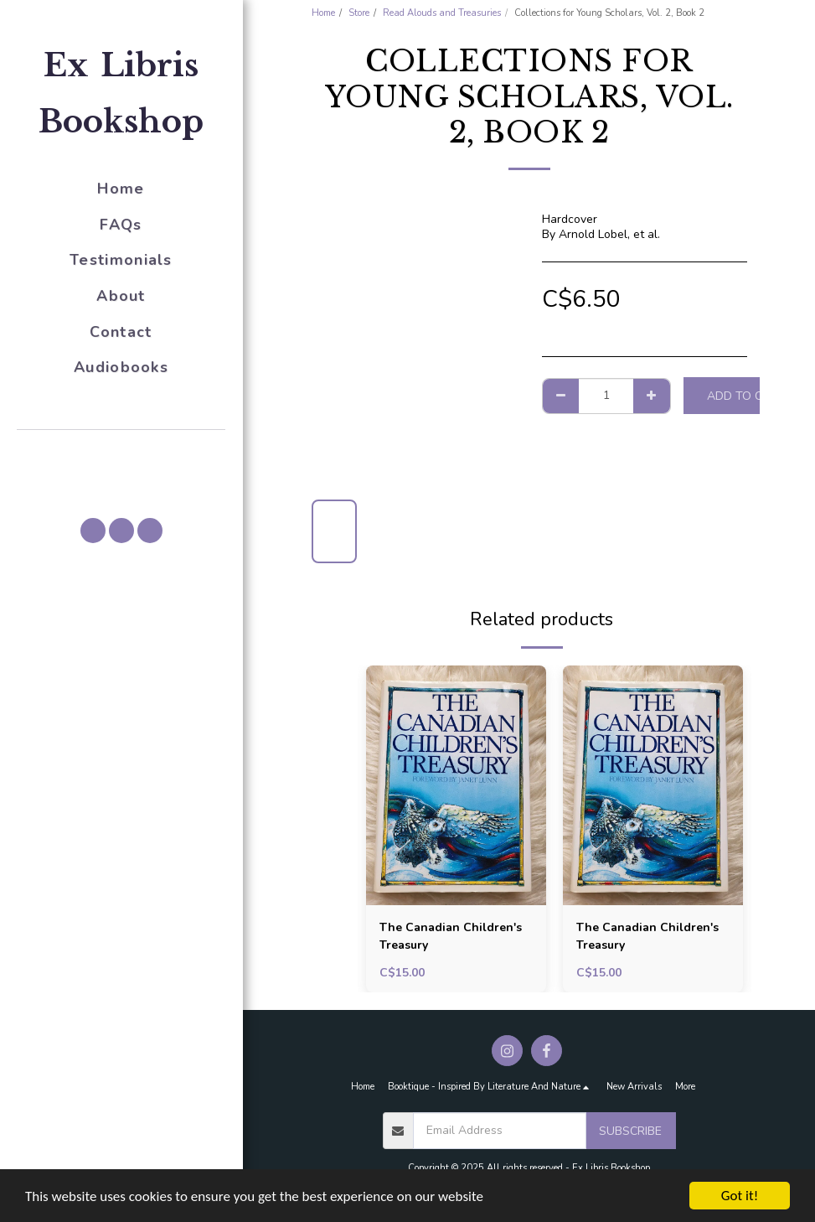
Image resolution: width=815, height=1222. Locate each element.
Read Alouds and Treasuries (442, 13)
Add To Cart (746, 396)
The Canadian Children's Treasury (450, 936)
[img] (456, 785)
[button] (121, 453)
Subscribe (630, 1131)
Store (358, 13)
